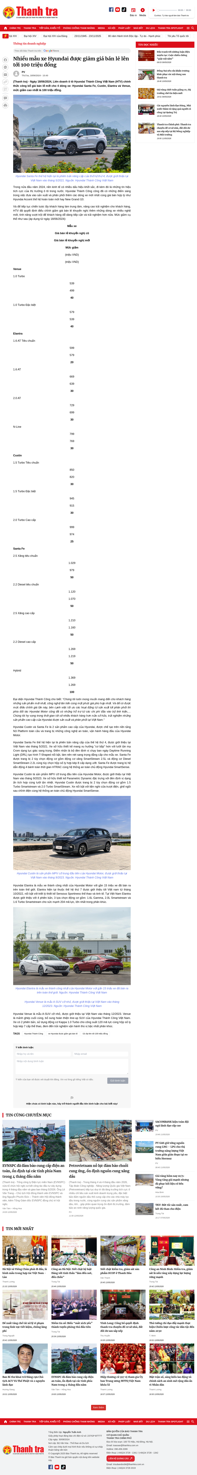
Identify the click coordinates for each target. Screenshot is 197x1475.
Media (101, 28)
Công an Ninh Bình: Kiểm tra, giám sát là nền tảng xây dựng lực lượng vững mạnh (171, 1273)
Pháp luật (124, 28)
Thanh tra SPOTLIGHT (170, 28)
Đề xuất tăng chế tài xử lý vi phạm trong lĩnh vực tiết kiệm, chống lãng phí (24, 1327)
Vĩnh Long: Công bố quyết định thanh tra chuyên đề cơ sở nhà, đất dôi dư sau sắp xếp (121, 1327)
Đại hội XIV (34, 36)
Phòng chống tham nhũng (79, 28)
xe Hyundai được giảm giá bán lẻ (62, 1033)
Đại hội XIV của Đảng (59, 36)
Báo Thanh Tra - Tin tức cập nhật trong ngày (30, 12)
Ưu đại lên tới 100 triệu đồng (95, 1033)
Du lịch (150, 28)
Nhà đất (138, 28)
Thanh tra (30, 28)
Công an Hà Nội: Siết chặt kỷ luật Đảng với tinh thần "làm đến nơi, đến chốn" (71, 1273)
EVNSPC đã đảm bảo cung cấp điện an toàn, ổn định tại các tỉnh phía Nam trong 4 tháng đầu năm (33, 1171)
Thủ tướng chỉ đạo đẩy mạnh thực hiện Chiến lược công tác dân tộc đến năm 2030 (171, 1327)
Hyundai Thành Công (33, 1033)
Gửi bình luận (117, 1080)
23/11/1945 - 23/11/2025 (91, 36)
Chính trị (15, 28)
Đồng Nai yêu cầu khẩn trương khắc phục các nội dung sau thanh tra (173, 74)
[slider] (167, 10)
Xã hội (111, 28)
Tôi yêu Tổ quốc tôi (181, 36)
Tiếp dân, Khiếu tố (49, 28)
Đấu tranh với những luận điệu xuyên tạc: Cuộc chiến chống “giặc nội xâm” (173, 55)
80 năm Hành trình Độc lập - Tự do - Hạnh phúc (138, 36)
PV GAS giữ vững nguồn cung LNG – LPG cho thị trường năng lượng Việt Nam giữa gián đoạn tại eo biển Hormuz (171, 1150)
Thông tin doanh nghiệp (29, 43)
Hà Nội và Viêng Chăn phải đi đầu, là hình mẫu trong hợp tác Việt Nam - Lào (24, 1273)
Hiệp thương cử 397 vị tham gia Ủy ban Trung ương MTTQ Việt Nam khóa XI (121, 1380)
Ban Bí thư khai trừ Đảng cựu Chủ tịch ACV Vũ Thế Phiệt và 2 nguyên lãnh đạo (23, 1380)
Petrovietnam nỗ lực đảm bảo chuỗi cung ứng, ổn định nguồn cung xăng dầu (99, 1171)
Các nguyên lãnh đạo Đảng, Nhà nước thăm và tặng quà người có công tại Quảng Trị (174, 109)
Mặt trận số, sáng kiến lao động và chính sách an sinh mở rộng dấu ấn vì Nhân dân (170, 1380)
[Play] (153, 10)
